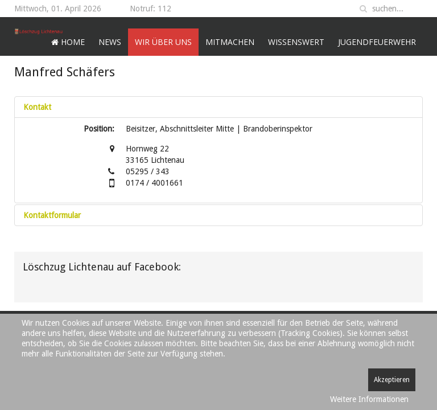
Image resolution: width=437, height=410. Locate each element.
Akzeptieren (392, 380)
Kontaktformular (52, 215)
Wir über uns (163, 41)
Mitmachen (229, 41)
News (109, 41)
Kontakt (37, 107)
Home (68, 41)
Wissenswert (296, 41)
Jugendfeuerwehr (377, 41)
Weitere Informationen (369, 399)
